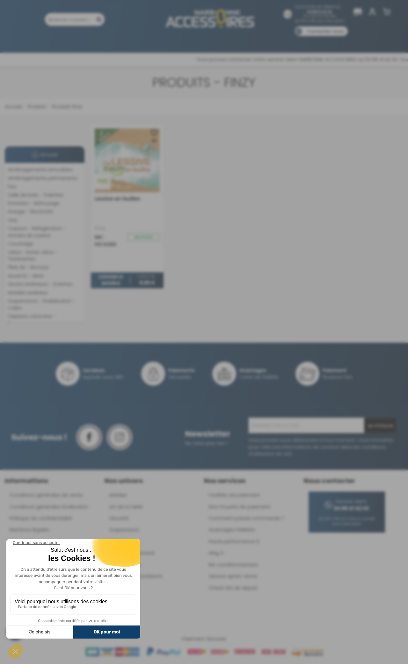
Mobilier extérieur (28, 292)
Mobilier (118, 495)
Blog (321, 40)
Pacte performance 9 (234, 541)
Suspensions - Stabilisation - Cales (41, 304)
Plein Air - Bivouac (28, 267)
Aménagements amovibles (40, 169)
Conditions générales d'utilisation (49, 506)
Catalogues (293, 40)
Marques (216, 40)
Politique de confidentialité (41, 518)
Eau (12, 186)
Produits (44, 40)
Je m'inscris (380, 425)
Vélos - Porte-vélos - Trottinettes (32, 255)
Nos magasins (181, 40)
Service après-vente (233, 576)
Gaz (12, 220)
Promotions (76, 40)
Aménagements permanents (42, 178)
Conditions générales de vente (46, 495)
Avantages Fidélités (232, 529)
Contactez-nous (325, 31)
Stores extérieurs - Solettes (40, 284)
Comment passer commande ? (246, 518)
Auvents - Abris (26, 275)
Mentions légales (29, 529)
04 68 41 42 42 (319, 11)
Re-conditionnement (233, 564)
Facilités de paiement (234, 495)
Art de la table (126, 506)
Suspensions (124, 529)
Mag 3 (216, 552)
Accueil (13, 106)
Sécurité (119, 518)
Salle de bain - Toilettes (35, 195)
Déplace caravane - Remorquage (32, 319)
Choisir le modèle (110, 280)
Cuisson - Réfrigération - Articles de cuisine (37, 231)
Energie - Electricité (30, 211)
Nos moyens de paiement (239, 506)
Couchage (20, 243)
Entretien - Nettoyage (33, 203)
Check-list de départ (233, 587)
